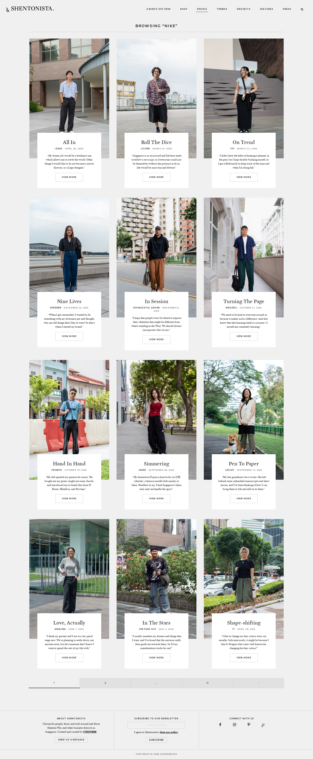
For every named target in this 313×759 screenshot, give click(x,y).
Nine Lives (69, 301)
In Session (156, 301)
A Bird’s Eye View (158, 9)
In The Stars (156, 623)
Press (287, 9)
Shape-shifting (244, 623)
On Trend (244, 142)
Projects (244, 9)
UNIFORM (89, 731)
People (202, 9)
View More (69, 177)
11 (208, 683)
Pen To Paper (244, 464)
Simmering (156, 464)
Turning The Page (243, 301)
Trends (222, 9)
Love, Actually (69, 623)
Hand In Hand (69, 464)
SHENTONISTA (30, 9)
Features (266, 9)
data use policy (169, 732)
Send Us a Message (71, 739)
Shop (183, 9)
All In (69, 142)
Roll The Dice (156, 142)
